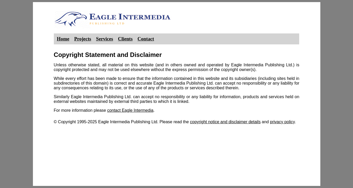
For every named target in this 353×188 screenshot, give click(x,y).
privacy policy (282, 122)
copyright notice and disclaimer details (225, 122)
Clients (125, 39)
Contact (145, 39)
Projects (82, 39)
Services (104, 39)
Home (63, 39)
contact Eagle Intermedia (130, 110)
